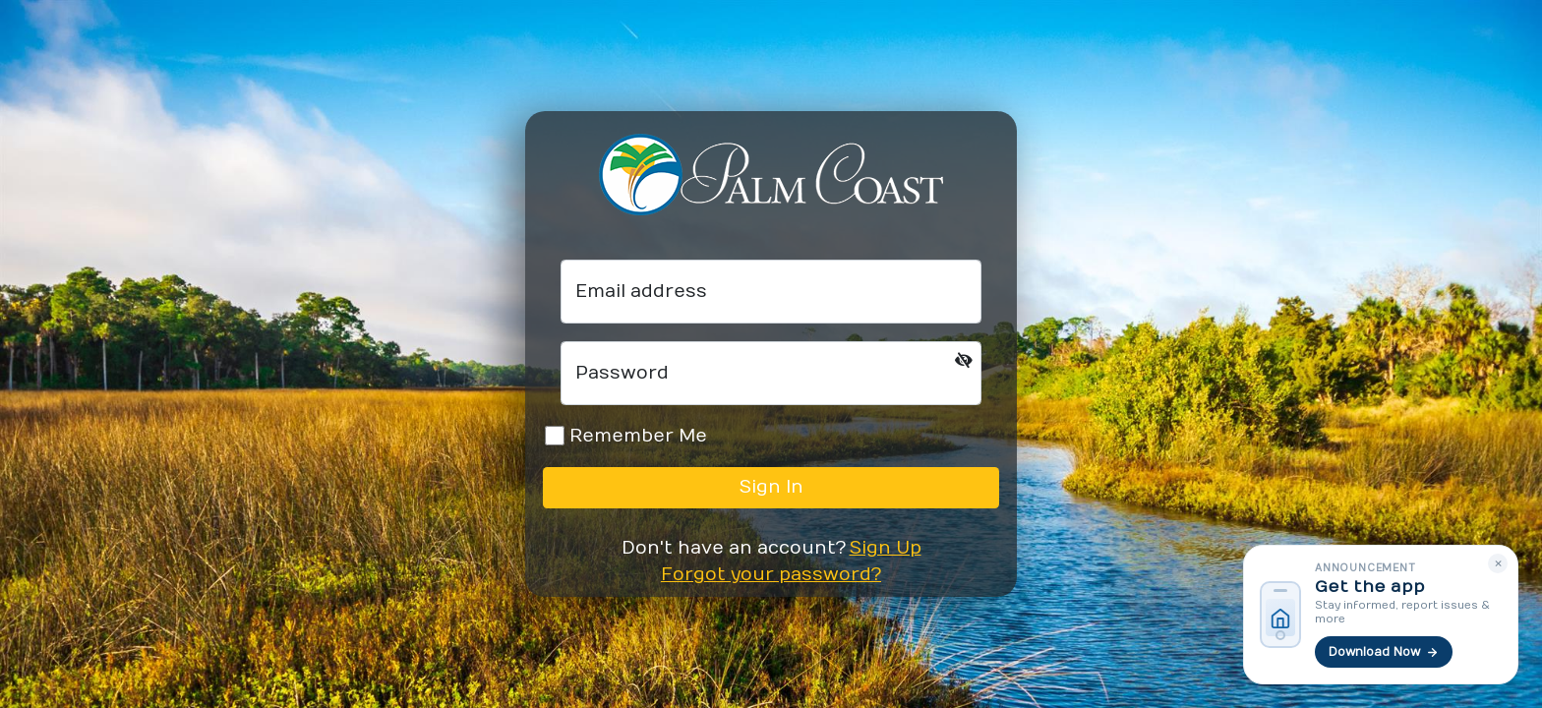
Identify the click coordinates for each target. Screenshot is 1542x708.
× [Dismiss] (1498, 562)
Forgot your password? (771, 574)
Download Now (1384, 652)
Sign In (771, 487)
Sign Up (885, 548)
